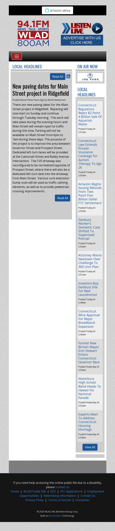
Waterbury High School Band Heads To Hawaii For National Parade (89, 388)
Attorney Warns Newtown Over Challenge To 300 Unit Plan (90, 261)
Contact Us (88, 496)
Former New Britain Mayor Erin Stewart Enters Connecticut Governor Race (88, 352)
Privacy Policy (35, 500)
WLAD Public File (34, 491)
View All (90, 447)
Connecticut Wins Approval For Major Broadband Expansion (89, 318)
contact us (62, 487)
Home (15, 491)
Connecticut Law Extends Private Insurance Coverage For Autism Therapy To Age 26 (90, 154)
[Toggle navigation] (17, 56)
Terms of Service (59, 500)
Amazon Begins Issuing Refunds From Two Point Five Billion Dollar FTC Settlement (90, 193)
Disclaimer (82, 500)
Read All (57, 77)
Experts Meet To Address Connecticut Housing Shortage (88, 422)
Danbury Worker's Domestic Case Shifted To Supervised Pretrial (89, 229)
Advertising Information (60, 496)
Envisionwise (55, 515)
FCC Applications (71, 491)
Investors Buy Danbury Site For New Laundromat (88, 289)
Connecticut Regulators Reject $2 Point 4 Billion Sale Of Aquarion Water (90, 114)
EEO (53, 491)
